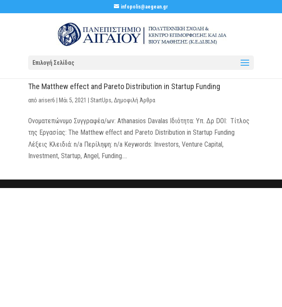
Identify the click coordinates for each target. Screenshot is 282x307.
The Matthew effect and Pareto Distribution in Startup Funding (124, 86)
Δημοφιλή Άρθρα (134, 100)
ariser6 (46, 100)
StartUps (100, 100)
